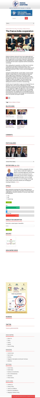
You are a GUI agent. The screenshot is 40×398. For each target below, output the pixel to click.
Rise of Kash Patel (10, 127)
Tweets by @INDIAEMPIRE (12, 328)
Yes (8, 195)
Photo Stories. (10, 377)
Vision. (8, 340)
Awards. (8, 344)
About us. (9, 338)
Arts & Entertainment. (11, 373)
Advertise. (9, 361)
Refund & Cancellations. (12, 390)
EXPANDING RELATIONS (20, 117)
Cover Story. (9, 368)
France (10, 102)
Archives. (9, 357)
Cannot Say (10, 199)
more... (17, 182)
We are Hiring (10, 346)
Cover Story (14, 28)
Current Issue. (10, 353)
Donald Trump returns (20, 128)
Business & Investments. (12, 371)
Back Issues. (9, 355)
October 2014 (8, 28)
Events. (8, 342)
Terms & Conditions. (11, 388)
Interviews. (9, 375)
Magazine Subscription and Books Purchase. (17, 359)
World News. (9, 369)
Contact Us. (9, 384)
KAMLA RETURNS (10, 116)
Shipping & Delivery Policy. (13, 392)
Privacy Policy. (10, 386)
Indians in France (16, 102)
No (8, 197)
